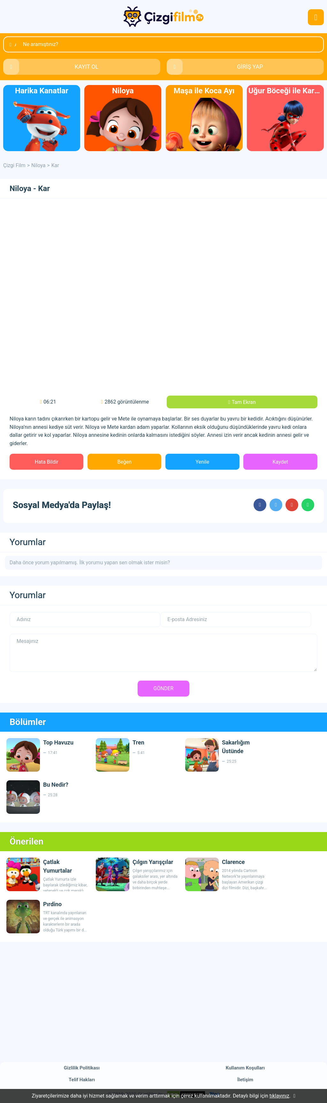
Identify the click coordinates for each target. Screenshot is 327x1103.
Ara (15, 44)
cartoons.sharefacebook (260, 504)
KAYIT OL (87, 66)
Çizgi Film (163, 16)
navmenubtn (316, 17)
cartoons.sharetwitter (276, 504)
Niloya (38, 165)
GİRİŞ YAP (250, 66)
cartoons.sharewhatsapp (307, 504)
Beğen (124, 462)
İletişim (245, 1080)
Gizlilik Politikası (82, 1068)
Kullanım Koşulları (245, 1068)
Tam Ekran (244, 402)
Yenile (202, 462)
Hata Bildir (46, 462)
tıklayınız (279, 1096)
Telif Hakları (82, 1080)
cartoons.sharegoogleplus (291, 504)
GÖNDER (164, 688)
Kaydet (280, 462)
